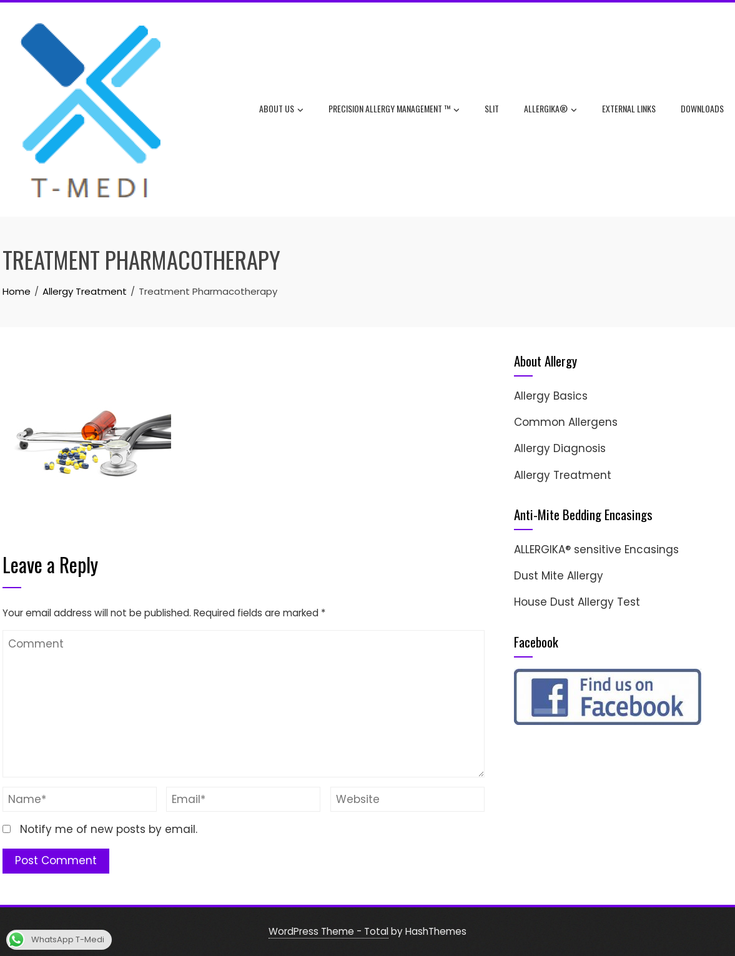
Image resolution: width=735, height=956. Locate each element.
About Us (281, 110)
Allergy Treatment (562, 475)
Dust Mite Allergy (558, 575)
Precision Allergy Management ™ (394, 110)
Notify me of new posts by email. (108, 829)
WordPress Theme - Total (328, 931)
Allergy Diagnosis (560, 448)
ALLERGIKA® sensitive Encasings (596, 549)
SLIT (492, 108)
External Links (629, 108)
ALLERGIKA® (550, 110)
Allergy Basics (551, 395)
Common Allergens (566, 422)
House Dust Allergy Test (577, 601)
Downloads (702, 108)
